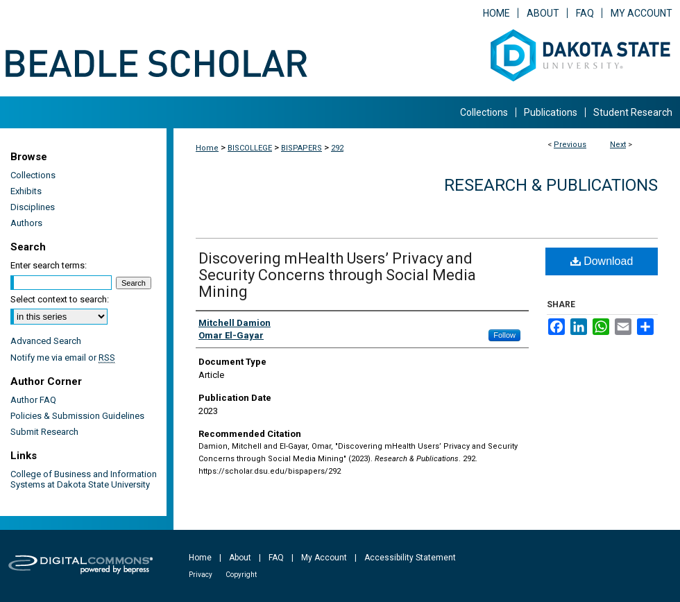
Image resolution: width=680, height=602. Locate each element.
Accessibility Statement (410, 557)
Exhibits (26, 191)
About (240, 557)
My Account (324, 557)
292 (337, 148)
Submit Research (44, 432)
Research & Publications (551, 185)
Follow (504, 335)
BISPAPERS (301, 148)
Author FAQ (33, 400)
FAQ (276, 557)
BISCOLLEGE (250, 148)
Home (207, 148)
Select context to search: (59, 299)
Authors (26, 223)
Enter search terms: (48, 265)
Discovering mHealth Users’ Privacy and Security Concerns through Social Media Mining (337, 275)
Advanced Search (45, 341)
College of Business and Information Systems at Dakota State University (83, 479)
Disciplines (32, 207)
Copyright (241, 574)
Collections (33, 175)
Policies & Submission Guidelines (77, 416)
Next (618, 144)
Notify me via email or (62, 357)
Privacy (200, 574)
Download (602, 261)
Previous (570, 144)
